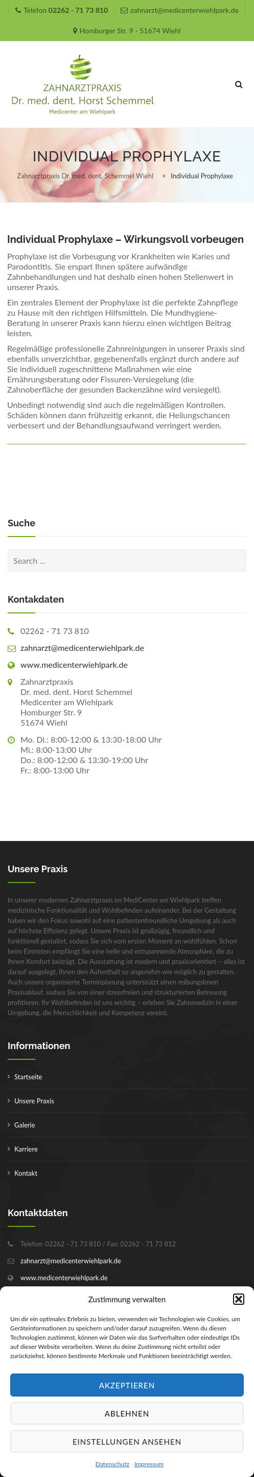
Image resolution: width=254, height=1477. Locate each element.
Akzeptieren (127, 1385)
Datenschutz (112, 1464)
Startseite (28, 1077)
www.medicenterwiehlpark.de (74, 664)
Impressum (149, 1464)
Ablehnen (127, 1413)
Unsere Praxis (34, 1101)
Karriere (26, 1149)
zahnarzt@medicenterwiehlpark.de (82, 647)
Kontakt (25, 1173)
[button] (239, 1299)
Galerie (24, 1125)
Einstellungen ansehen (127, 1441)
